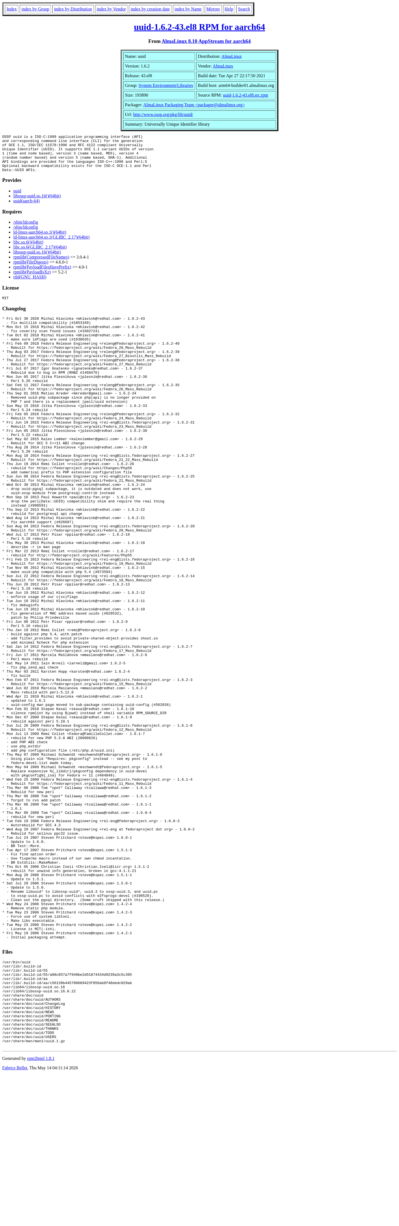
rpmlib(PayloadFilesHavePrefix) (42, 274)
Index (12, 9)
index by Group (35, 9)
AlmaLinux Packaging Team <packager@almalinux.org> (194, 104)
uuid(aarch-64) (26, 208)
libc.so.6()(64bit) (28, 249)
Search (244, 9)
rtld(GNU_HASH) (29, 284)
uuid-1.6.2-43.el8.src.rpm (245, 95)
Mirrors (213, 9)
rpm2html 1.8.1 (41, 1209)
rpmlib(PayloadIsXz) (32, 279)
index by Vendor (111, 9)
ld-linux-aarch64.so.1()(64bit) (39, 239)
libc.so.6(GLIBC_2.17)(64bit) (39, 254)
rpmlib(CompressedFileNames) (41, 264)
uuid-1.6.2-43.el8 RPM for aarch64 (199, 27)
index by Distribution (73, 9)
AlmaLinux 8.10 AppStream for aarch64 (206, 41)
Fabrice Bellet (14, 1219)
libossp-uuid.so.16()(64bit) (37, 203)
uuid (17, 198)
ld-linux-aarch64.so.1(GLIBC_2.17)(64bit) (51, 244)
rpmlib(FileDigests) (30, 269)
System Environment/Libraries (166, 85)
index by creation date (150, 9)
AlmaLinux (231, 56)
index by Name (188, 9)
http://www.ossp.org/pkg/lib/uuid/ (163, 114)
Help (229, 9)
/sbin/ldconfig (25, 229)
